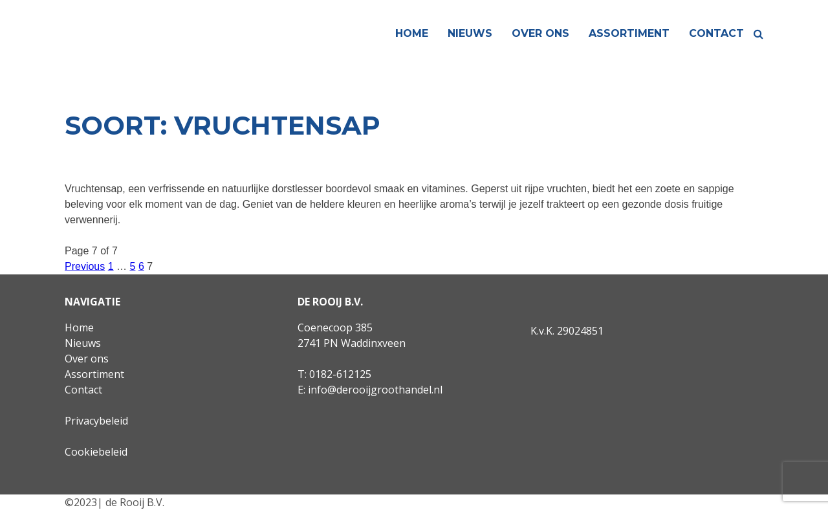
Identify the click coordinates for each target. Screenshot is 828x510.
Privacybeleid (96, 421)
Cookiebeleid (96, 452)
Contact (716, 33)
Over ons (540, 33)
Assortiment (629, 33)
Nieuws (470, 33)
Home (411, 33)
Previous (85, 266)
